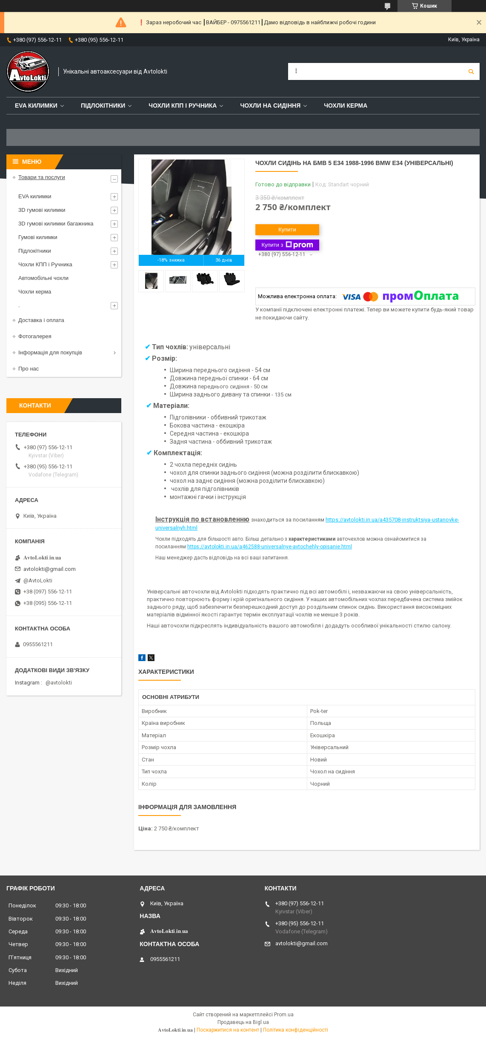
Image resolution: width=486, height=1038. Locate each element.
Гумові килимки (37, 237)
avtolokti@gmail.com (49, 569)
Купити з (287, 245)
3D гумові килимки (42, 210)
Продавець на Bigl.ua (243, 1022)
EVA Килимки (36, 105)
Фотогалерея (34, 336)
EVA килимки (34, 196)
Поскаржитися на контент (228, 1030)
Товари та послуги (41, 177)
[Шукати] (471, 71)
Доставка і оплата (41, 320)
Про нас (28, 368)
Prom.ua (284, 1015)
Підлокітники (103, 105)
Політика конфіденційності (295, 1030)
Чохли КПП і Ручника (183, 105)
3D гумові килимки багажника (56, 223)
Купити (287, 229)
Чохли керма (345, 105)
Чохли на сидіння (270, 105)
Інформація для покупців (50, 352)
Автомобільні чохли (43, 278)
